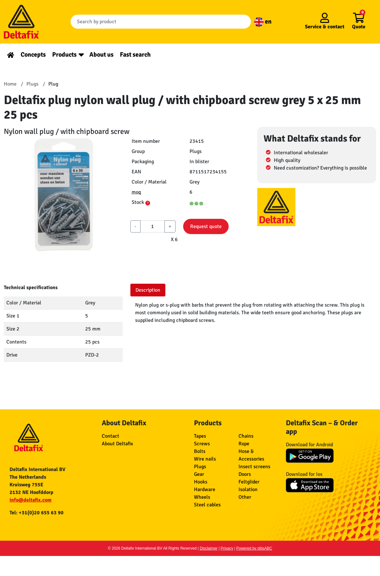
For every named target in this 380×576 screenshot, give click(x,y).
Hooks (200, 482)
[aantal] (152, 226)
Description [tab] (147, 290)
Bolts (199, 451)
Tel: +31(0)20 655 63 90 (37, 513)
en (263, 21)
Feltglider (248, 482)
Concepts (33, 55)
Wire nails (205, 459)
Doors (244, 474)
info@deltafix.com (31, 500)
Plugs (200, 466)
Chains (245, 436)
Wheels (202, 497)
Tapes (200, 436)
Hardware (204, 489)
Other (244, 497)
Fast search (135, 55)
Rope (243, 444)
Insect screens (254, 466)
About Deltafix (117, 444)
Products (64, 55)
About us (101, 55)
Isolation (248, 489)
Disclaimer (209, 548)
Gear (199, 474)
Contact (110, 436)
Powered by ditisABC (254, 548)
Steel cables (207, 505)
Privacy (227, 548)
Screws (202, 444)
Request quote (206, 226)
